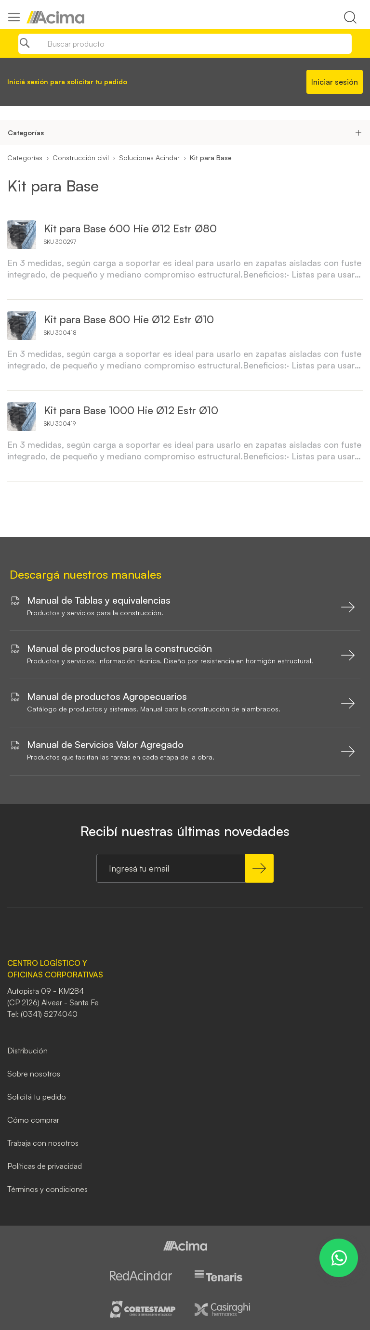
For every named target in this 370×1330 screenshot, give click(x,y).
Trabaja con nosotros (43, 1143)
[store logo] (55, 17)
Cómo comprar (33, 1120)
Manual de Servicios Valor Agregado (105, 744)
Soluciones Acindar (149, 157)
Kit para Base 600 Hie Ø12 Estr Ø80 (130, 228)
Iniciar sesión (334, 82)
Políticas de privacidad (44, 1166)
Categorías (24, 157)
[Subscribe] (259, 868)
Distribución (27, 1050)
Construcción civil (81, 157)
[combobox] (184, 44)
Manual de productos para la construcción (119, 648)
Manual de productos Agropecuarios (107, 696)
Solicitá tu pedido (36, 1097)
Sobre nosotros (33, 1073)
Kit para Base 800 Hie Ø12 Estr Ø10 (129, 319)
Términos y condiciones (47, 1189)
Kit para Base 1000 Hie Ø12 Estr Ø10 (131, 410)
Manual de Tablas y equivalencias (99, 600)
